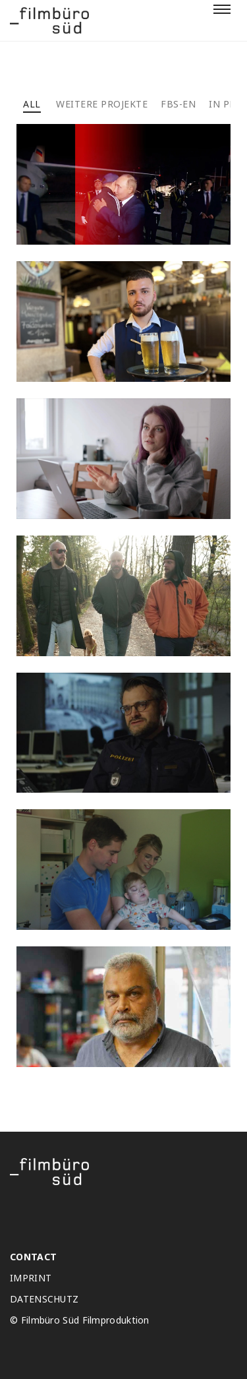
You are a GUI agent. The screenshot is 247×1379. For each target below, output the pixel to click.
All (32, 104)
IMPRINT (30, 1278)
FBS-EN (178, 104)
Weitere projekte (102, 104)
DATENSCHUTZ (44, 1299)
